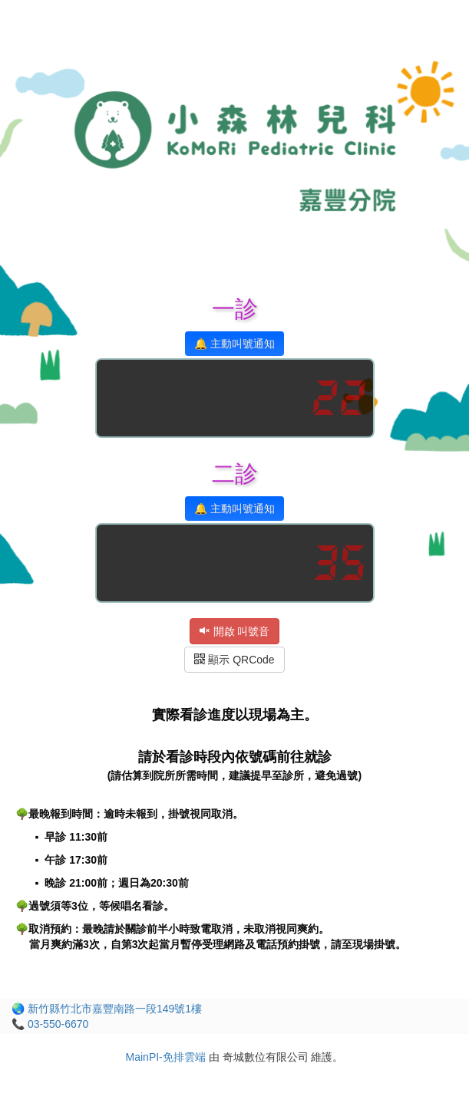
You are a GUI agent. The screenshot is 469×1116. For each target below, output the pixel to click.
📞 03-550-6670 (50, 1024)
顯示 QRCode (234, 659)
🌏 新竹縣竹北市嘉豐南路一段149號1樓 (107, 1008)
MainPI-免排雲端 (166, 1057)
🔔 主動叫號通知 (234, 343)
